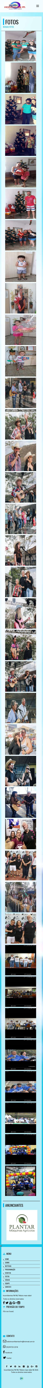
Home (7, 1259)
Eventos (8, 1273)
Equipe (7, 1283)
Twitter (9, 1358)
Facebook (8, 1353)
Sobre (7, 1262)
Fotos (7, 1276)
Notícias (8, 1266)
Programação (10, 1269)
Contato (8, 1287)
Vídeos (7, 1280)
